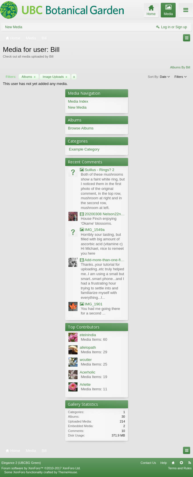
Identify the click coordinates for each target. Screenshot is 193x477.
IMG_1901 (91, 304)
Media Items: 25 (94, 364)
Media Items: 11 (94, 389)
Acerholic (88, 372)
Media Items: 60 (94, 339)
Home (173, 463)
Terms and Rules (180, 468)
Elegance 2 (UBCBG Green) (21, 462)
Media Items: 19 (94, 377)
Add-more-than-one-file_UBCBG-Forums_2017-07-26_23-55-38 (102, 260)
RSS (190, 463)
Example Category (84, 149)
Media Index (78, 101)
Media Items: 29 (94, 352)
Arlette (85, 384)
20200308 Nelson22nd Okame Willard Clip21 (102, 214)
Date (165, 77)
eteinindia (88, 335)
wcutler (86, 360)
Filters (180, 77)
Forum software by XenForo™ (41, 468)
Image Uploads (55, 76)
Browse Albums (81, 128)
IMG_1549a (92, 230)
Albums (29, 76)
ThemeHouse (67, 472)
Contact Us (148, 462)
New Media (13, 27)
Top (181, 463)
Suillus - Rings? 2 (97, 170)
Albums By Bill (180, 67)
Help (163, 462)
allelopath (88, 347)
